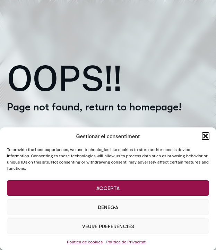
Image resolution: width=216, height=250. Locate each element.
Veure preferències (108, 226)
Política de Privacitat (126, 242)
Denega (108, 207)
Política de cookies (85, 242)
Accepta (108, 188)
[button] (205, 136)
